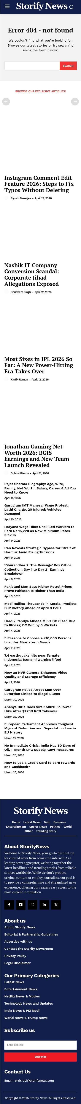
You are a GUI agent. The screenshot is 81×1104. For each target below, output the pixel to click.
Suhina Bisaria (20, 473)
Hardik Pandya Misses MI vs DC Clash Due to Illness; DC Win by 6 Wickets (39, 623)
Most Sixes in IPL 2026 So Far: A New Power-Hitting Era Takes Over (38, 365)
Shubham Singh (21, 292)
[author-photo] (7, 198)
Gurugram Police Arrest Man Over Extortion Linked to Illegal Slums (32, 692)
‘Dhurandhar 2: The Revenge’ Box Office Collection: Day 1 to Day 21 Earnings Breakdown (37, 569)
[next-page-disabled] (75, 101)
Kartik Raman (19, 379)
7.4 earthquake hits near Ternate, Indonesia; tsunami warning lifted (32, 657)
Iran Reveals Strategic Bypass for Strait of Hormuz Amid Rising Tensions (40, 550)
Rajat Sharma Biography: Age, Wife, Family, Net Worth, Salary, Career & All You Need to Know (40, 488)
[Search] (68, 66)
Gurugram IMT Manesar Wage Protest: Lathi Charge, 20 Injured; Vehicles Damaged (36, 509)
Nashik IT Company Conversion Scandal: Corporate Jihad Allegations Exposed (31, 274)
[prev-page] (6, 101)
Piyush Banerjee (21, 198)
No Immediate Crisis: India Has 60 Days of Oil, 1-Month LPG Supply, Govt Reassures (39, 747)
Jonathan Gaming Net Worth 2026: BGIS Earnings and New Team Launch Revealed (36, 456)
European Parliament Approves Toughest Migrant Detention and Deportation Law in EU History (40, 728)
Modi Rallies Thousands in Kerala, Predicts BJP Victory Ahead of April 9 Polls (40, 606)
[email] (40, 1045)
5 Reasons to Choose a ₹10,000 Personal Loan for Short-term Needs (38, 640)
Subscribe (40, 1056)
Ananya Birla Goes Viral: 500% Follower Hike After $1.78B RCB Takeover (37, 709)
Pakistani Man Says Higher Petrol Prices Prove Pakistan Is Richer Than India (38, 588)
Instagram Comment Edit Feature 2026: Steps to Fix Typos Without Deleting (39, 184)
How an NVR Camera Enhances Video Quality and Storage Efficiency (35, 674)
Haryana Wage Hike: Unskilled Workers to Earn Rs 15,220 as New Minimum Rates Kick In (39, 531)
